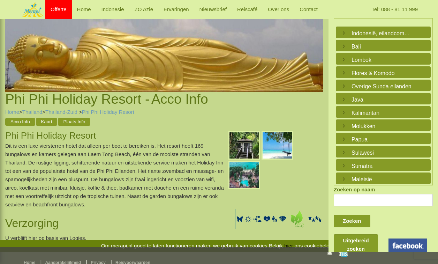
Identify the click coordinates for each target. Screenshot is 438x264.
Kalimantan (365, 113)
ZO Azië (144, 9)
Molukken (363, 126)
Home (84, 9)
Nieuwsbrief (213, 9)
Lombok (361, 60)
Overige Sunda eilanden (381, 86)
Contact (309, 9)
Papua (360, 139)
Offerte (59, 9)
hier (288, 246)
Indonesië (112, 9)
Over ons (278, 9)
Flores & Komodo (373, 73)
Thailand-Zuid (62, 112)
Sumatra (362, 166)
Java (357, 100)
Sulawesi (363, 153)
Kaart (46, 121)
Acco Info (20, 121)
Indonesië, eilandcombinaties (381, 33)
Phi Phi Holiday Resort (108, 112)
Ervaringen (176, 9)
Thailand (32, 112)
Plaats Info (74, 121)
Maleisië (362, 179)
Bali (356, 47)
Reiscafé (247, 9)
